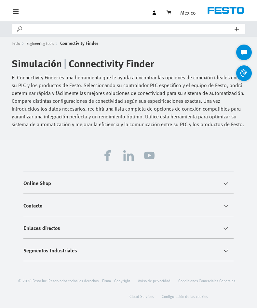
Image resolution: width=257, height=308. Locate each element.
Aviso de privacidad (154, 281)
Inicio (16, 43)
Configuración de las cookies (185, 296)
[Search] (129, 29)
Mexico (188, 13)
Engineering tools (40, 43)
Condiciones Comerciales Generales (206, 281)
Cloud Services (141, 296)
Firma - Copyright (116, 281)
